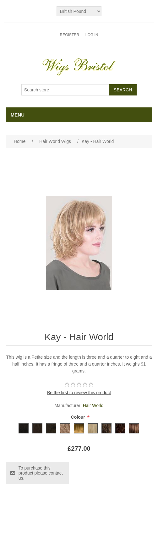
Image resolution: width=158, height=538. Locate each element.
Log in (91, 35)
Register (69, 35)
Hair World (93, 405)
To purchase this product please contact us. (41, 473)
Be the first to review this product (79, 392)
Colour (78, 417)
